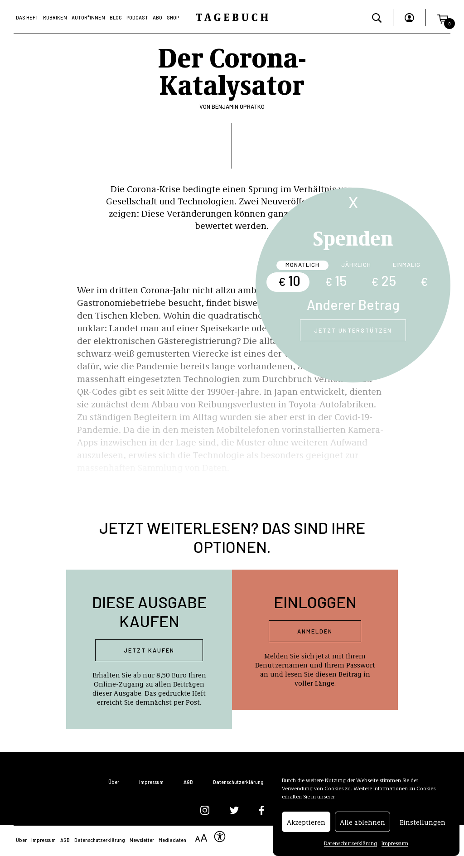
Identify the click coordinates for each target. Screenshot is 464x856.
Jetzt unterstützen (353, 330)
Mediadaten (172, 840)
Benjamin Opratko (238, 106)
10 (289, 280)
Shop (173, 17)
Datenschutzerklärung (350, 844)
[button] (442, 17)
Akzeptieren (306, 823)
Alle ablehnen (362, 823)
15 (336, 280)
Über (113, 781)
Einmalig (406, 264)
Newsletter (142, 840)
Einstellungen (422, 823)
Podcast (137, 17)
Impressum (395, 844)
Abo (157, 17)
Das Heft (27, 17)
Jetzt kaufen (149, 650)
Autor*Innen (88, 17)
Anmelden (315, 631)
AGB (188, 781)
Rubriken (55, 17)
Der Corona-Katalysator (232, 70)
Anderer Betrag (353, 304)
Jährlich (356, 264)
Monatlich (302, 264)
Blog (116, 17)
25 (383, 280)
